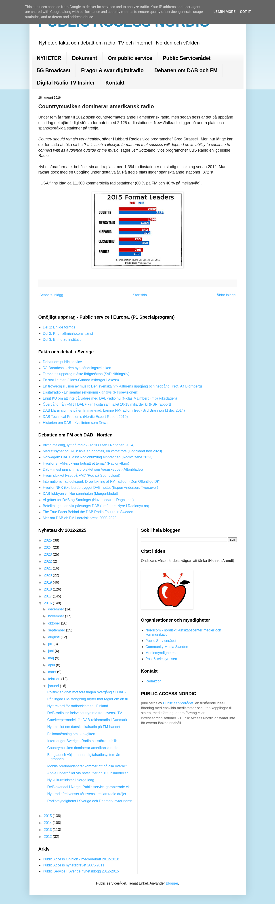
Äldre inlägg (226, 295)
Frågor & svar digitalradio (112, 70)
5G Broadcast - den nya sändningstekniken (77, 368)
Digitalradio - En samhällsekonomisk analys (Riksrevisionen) (91, 392)
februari (54, 679)
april (52, 665)
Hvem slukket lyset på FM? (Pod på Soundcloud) (81, 475)
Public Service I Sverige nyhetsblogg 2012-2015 (81, 871)
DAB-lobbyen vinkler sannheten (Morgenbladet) (80, 493)
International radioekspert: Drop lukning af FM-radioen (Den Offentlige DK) (102, 481)
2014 (48, 823)
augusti (54, 637)
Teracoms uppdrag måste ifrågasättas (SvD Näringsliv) (86, 374)
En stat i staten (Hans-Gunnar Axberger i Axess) (81, 380)
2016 (48, 603)
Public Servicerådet (187, 58)
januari (54, 686)
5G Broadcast (54, 70)
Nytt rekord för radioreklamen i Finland (77, 706)
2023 (48, 554)
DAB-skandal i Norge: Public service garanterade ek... (89, 787)
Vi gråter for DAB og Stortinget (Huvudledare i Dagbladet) (88, 500)
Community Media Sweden (166, 647)
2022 (48, 561)
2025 (48, 540)
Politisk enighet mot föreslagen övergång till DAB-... (88, 692)
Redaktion (153, 681)
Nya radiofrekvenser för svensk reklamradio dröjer (86, 794)
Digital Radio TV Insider (66, 83)
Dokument (84, 58)
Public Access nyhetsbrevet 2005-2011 (74, 865)
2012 (48, 836)
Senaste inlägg (51, 295)
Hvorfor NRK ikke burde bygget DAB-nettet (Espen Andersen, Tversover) (100, 487)
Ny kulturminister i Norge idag (70, 780)
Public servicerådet (178, 703)
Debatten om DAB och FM (185, 70)
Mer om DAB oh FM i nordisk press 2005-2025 (80, 518)
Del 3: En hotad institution (63, 339)
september (57, 630)
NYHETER (49, 58)
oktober (54, 623)
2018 (48, 589)
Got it (245, 12)
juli (50, 644)
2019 (48, 582)
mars (52, 672)
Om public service (130, 58)
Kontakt (115, 83)
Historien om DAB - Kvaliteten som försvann (78, 423)
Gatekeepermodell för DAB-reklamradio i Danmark (87, 720)
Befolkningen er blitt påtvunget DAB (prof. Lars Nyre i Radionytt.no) (96, 506)
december (56, 609)
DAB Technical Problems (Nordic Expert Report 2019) (85, 417)
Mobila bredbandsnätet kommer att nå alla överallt (86, 766)
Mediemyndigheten (160, 653)
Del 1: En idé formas (59, 327)
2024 (48, 547)
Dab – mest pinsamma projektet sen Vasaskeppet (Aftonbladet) (93, 469)
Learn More (224, 12)
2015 (48, 816)
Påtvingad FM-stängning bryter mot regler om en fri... (89, 699)
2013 (48, 830)
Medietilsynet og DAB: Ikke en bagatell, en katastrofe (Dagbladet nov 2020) (102, 451)
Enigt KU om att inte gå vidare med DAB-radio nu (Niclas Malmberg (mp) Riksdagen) (110, 398)
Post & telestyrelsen (161, 659)
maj (51, 658)
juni (51, 651)
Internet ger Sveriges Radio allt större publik (82, 741)
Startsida (140, 295)
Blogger (172, 883)
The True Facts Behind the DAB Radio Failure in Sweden (88, 512)
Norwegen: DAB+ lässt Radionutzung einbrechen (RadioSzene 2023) (98, 457)
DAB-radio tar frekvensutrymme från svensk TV (84, 713)
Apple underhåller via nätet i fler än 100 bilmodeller (87, 773)
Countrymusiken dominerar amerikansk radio (82, 748)
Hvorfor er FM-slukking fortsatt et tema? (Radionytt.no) (86, 463)
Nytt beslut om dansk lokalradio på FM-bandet (83, 727)
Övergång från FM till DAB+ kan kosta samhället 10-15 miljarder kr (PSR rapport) (107, 404)
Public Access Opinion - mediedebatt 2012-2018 (81, 859)
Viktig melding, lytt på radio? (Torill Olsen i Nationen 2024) (89, 445)
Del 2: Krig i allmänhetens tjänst (68, 333)
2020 (48, 575)
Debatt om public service (62, 362)
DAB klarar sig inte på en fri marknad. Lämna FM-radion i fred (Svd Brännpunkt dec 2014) (114, 410)
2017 (48, 596)
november (56, 616)
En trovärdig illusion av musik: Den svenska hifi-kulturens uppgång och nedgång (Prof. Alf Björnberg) (122, 386)
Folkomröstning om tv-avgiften (71, 734)
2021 (48, 568)
